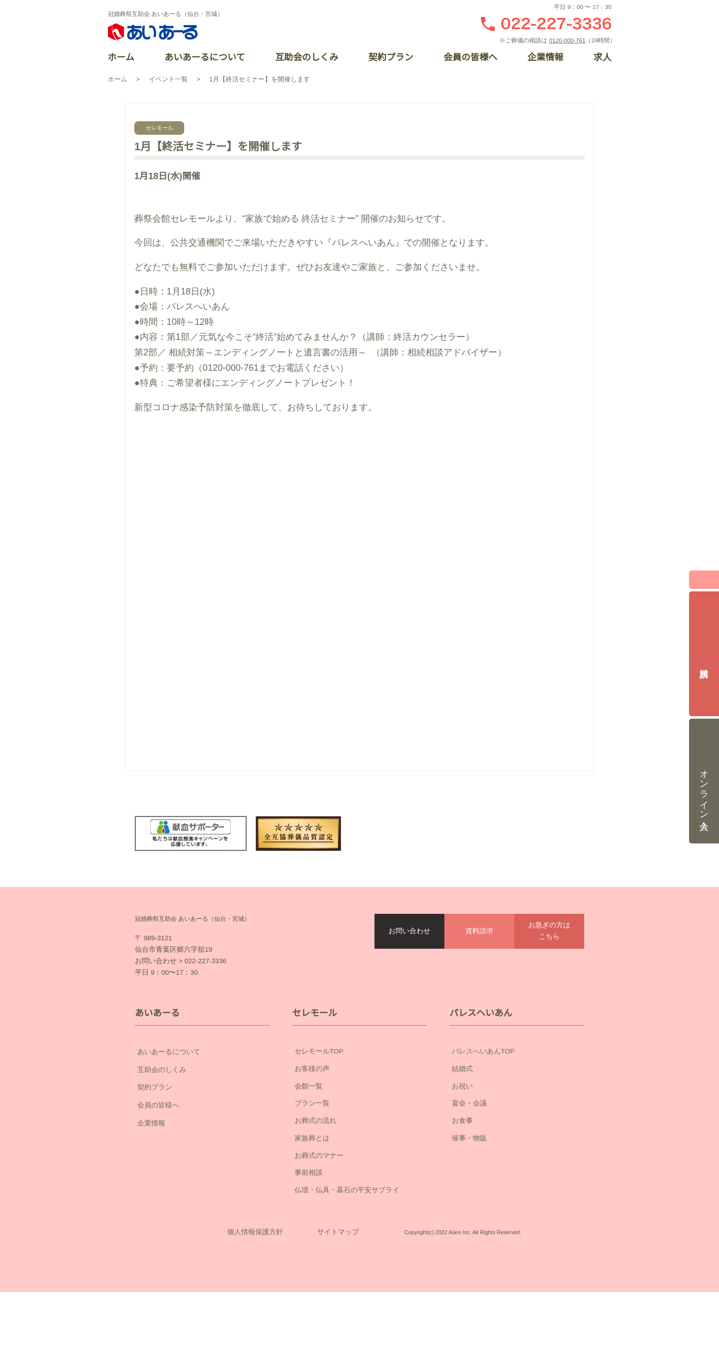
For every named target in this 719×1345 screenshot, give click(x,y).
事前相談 (309, 1195)
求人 (602, 57)
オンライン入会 (704, 774)
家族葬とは (312, 1160)
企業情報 (545, 57)
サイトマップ (338, 1270)
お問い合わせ (409, 931)
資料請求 (479, 931)
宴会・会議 (469, 1126)
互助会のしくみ (306, 57)
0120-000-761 (569, 40)
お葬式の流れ (316, 1143)
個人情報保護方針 (255, 1270)
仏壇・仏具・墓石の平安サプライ (347, 1213)
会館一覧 (309, 1108)
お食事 (462, 1143)
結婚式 (462, 1091)
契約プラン (390, 57)
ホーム (121, 57)
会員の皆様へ (470, 57)
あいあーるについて (204, 57)
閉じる (704, 576)
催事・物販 (469, 1160)
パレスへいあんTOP (483, 1074)
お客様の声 (312, 1091)
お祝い (462, 1108)
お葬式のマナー (319, 1178)
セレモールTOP (319, 1074)
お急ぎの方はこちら (549, 931)
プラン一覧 (312, 1126)
